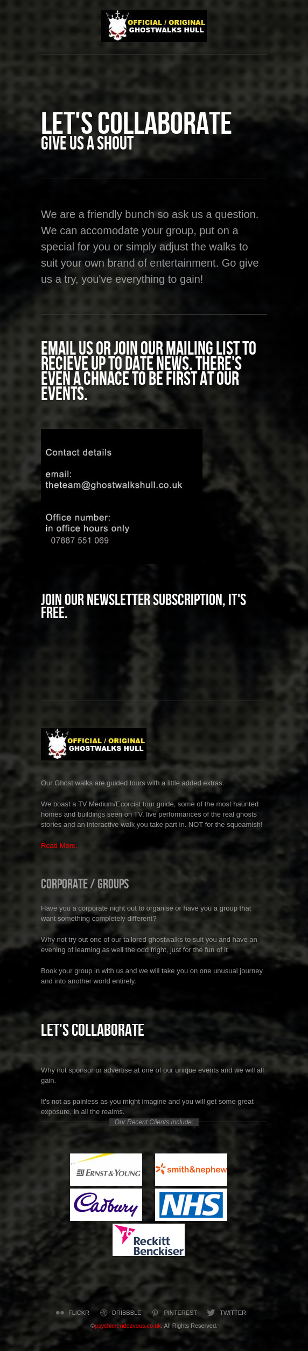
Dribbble (119, 1313)
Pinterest (173, 1313)
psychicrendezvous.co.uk (128, 1325)
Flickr (71, 1313)
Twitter (225, 1313)
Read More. (59, 845)
